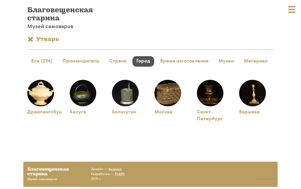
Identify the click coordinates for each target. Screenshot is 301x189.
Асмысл (115, 169)
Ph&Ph (120, 174)
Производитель (80, 61)
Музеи (226, 61)
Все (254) (41, 61)
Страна (117, 61)
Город (143, 61)
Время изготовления (184, 61)
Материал (256, 61)
